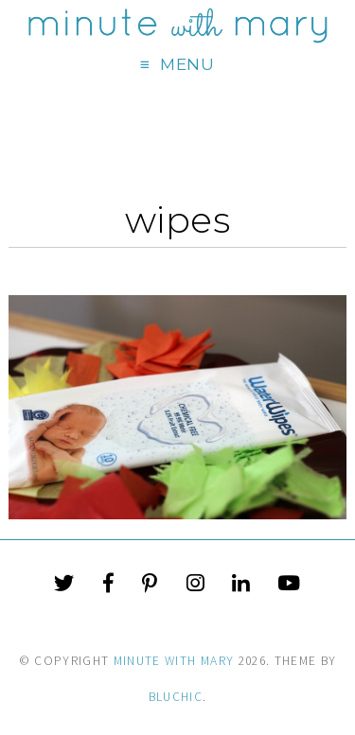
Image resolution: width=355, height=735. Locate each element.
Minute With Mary (174, 661)
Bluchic (176, 697)
